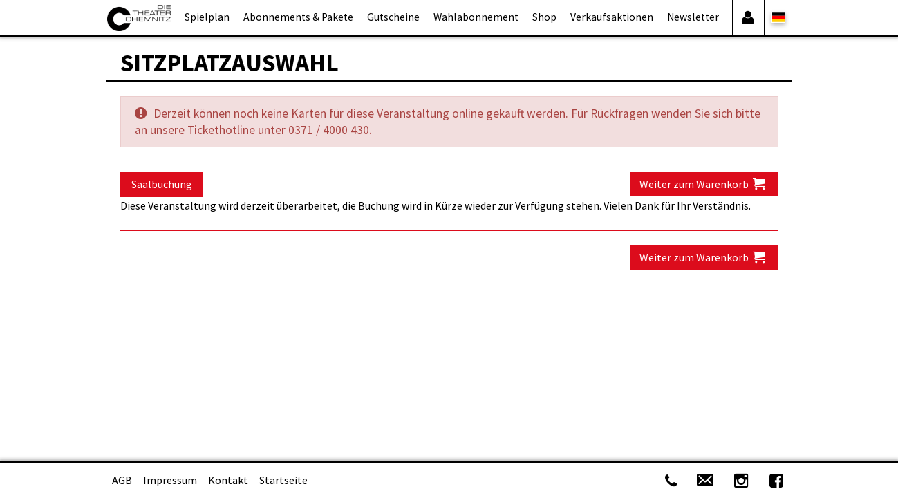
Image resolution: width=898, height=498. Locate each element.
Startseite (283, 480)
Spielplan (207, 17)
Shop (544, 17)
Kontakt (228, 480)
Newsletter (693, 17)
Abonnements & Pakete (298, 17)
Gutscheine (393, 17)
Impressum (170, 480)
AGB (122, 480)
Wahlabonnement (475, 17)
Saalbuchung (161, 184)
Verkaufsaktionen (611, 17)
